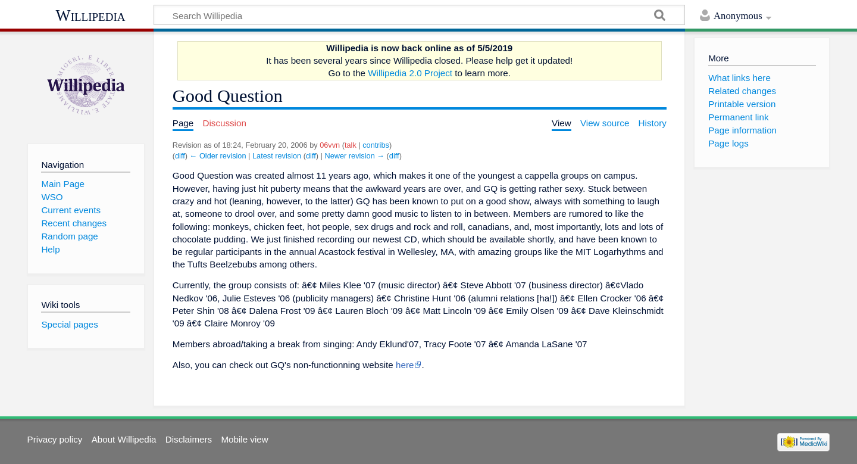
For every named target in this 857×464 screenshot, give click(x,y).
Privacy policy (55, 439)
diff (180, 155)
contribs (375, 145)
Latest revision (276, 155)
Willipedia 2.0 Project (410, 73)
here (405, 365)
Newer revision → (354, 155)
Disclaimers (188, 439)
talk (350, 145)
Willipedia (91, 15)
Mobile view (244, 439)
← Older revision (218, 155)
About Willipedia (124, 439)
